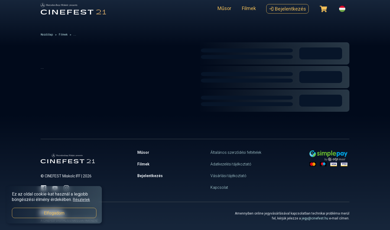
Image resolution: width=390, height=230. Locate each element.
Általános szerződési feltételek (235, 152)
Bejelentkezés (287, 9)
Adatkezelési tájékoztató (230, 164)
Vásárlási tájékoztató (228, 176)
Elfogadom (54, 213)
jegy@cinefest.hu (315, 218)
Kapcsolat (219, 187)
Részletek (81, 199)
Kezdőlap (47, 34)
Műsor (224, 8)
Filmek (249, 8)
